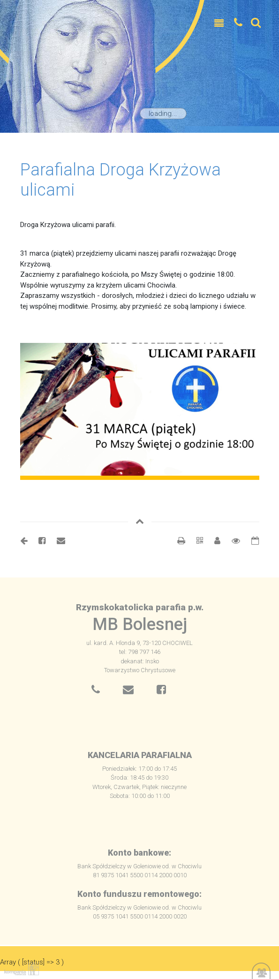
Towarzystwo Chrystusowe (139, 670)
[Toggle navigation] (219, 23)
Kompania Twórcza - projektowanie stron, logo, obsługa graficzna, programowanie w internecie (19, 969)
